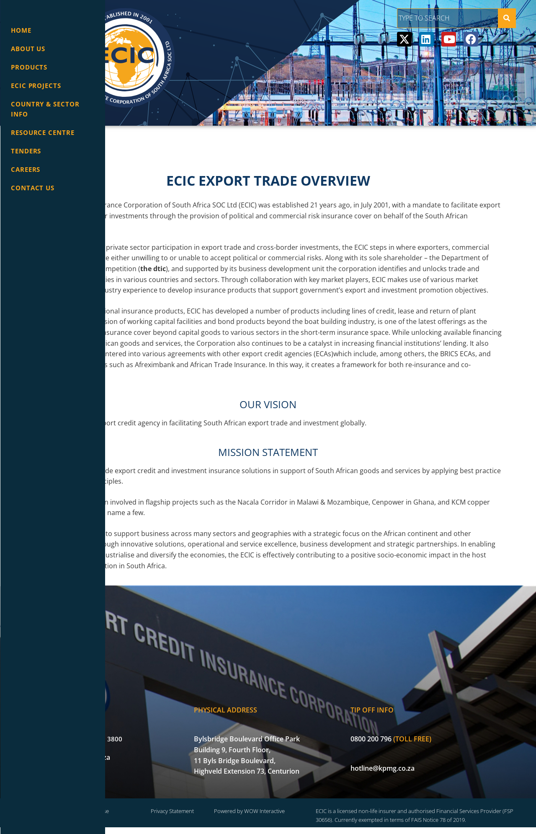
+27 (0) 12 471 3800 (168, 735)
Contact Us (32, 188)
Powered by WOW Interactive (313, 808)
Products (29, 67)
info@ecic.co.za (161, 753)
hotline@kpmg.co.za (427, 764)
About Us (28, 48)
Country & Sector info (45, 109)
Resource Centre (43, 132)
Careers (25, 169)
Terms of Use (184, 808)
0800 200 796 (415, 735)
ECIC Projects (36, 85)
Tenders (26, 151)
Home (21, 30)
